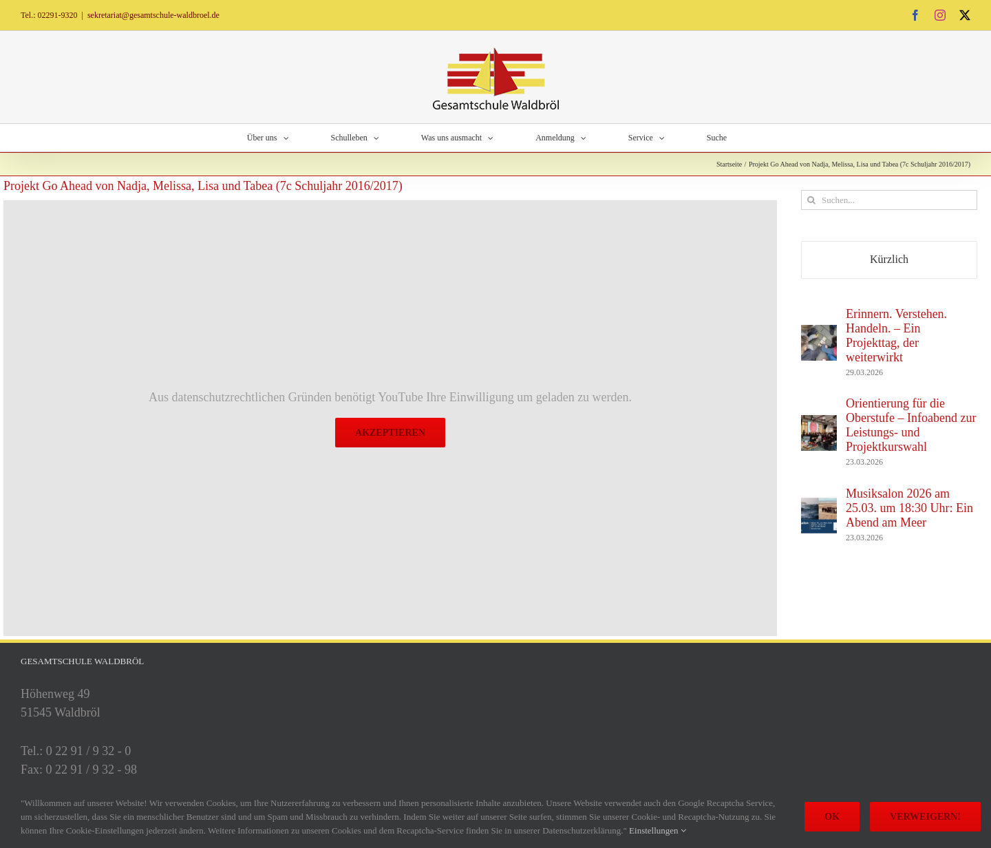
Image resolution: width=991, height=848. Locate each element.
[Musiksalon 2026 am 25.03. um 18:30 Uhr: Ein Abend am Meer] (819, 506)
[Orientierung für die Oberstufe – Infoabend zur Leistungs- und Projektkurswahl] (819, 424)
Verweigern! (925, 817)
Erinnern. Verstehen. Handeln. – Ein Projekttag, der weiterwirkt (896, 335)
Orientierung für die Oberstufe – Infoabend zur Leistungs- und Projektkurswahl (911, 425)
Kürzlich (889, 259)
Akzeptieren (390, 432)
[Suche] (811, 200)
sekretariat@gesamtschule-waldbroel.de (153, 15)
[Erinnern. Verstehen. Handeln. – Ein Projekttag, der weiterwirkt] (819, 334)
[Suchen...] (889, 200)
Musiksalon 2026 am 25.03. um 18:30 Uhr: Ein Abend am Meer (909, 508)
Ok (832, 817)
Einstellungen (657, 830)
